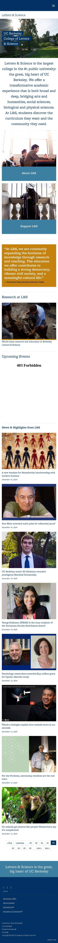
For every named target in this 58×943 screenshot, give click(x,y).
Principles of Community (12, 911)
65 (25, 848)
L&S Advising (8, 907)
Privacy (5, 932)
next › (40, 848)
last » (48, 848)
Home (5, 891)
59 (37, 843)
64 (19, 848)
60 (43, 843)
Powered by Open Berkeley (12, 923)
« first (10, 843)
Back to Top (52, 940)
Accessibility (7, 926)
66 (31, 848)
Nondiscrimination (9, 929)
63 (14, 848)
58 (31, 843)
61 (48, 843)
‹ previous (21, 843)
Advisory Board (8, 903)
